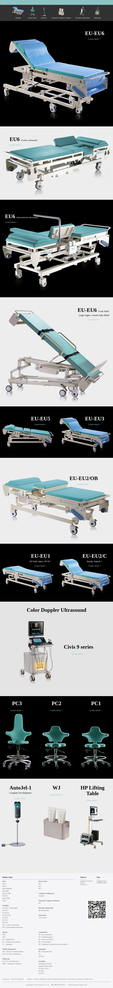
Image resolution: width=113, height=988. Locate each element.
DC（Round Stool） (8, 939)
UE (40, 954)
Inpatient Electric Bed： (46, 966)
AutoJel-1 (20, 788)
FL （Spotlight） (7, 944)
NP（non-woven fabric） (47, 939)
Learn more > (94, 39)
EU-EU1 (40, 556)
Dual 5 (4, 886)
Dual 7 (4, 884)
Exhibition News (102, 883)
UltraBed (5, 905)
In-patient (42, 961)
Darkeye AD (83, 985)
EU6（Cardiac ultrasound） (11, 925)
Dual (4, 881)
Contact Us (83, 884)
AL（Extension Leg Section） (12, 942)
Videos (82, 883)
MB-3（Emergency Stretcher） (12, 964)
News (98, 877)
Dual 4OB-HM (7, 888)
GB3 (3, 934)
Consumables (43, 932)
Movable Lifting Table (46, 908)
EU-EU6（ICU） (44, 968)
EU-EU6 (94, 33)
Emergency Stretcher (45, 964)
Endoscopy (6, 959)
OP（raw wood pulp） (46, 934)
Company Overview (86, 881)
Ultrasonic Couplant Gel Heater (49, 901)
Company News (102, 881)
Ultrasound (42, 915)
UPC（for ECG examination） (12, 954)
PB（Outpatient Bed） (46, 951)
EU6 (24, 139)
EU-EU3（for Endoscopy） (11, 961)
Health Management (9, 949)
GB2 (3, 937)
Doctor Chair (43, 881)
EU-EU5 (40, 418)
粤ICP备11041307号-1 (58, 985)
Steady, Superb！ (95, 561)
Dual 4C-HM (6, 893)
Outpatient (42, 949)
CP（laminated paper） (46, 937)
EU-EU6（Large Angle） (10, 908)
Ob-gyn (4, 932)
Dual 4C (5, 896)
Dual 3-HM (6, 898)
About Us (83, 877)
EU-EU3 (94, 418)
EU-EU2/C (94, 556)
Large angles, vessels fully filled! (94, 315)
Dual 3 (4, 901)
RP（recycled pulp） (45, 942)
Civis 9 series (78, 647)
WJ (56, 788)
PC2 (56, 703)
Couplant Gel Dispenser (20, 793)
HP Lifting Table (93, 790)
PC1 (96, 703)
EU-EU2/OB (84, 478)
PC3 (17, 703)
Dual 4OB (5, 891)
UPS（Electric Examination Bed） (13, 951)
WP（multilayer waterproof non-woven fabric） (54, 944)
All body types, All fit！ (40, 561)
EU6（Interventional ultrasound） (13, 927)
